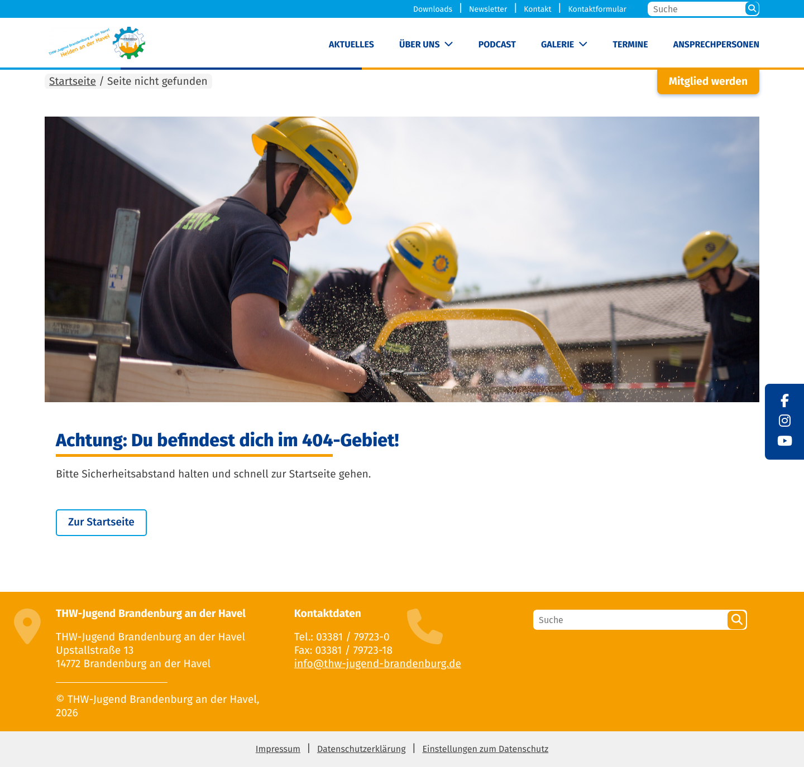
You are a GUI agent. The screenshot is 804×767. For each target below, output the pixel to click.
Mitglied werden (708, 81)
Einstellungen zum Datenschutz (485, 749)
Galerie (557, 45)
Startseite (72, 81)
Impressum (278, 749)
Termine (630, 45)
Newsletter (488, 9)
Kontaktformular (597, 9)
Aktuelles (351, 45)
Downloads (432, 9)
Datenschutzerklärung (361, 749)
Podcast (497, 45)
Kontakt (537, 9)
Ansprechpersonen (716, 45)
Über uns (419, 45)
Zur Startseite (101, 522)
